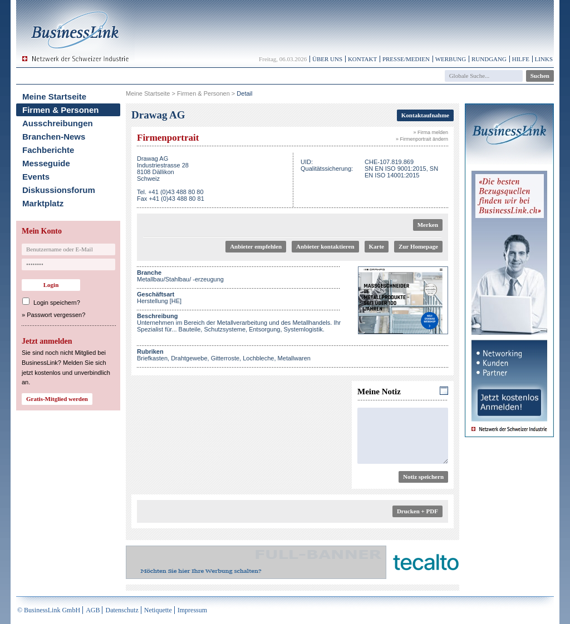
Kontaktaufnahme (425, 115)
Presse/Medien (406, 59)
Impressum (192, 610)
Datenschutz (121, 610)
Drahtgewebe (189, 358)
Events (36, 176)
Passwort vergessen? (56, 314)
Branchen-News (53, 136)
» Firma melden (430, 132)
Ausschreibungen (57, 123)
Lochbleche (258, 358)
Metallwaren (294, 358)
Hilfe (520, 59)
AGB (93, 610)
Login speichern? (56, 302)
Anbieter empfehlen (256, 246)
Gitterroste (225, 358)
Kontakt (362, 59)
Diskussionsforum (58, 190)
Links (544, 59)
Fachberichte (48, 150)
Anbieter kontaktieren (325, 246)
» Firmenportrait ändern (422, 139)
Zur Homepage (418, 246)
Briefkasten (152, 358)
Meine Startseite (54, 96)
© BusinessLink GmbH (48, 610)
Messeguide (46, 163)
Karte (376, 246)
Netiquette (158, 610)
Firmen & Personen (60, 110)
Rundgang (489, 59)
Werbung (450, 59)
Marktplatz (42, 203)
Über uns (327, 59)
